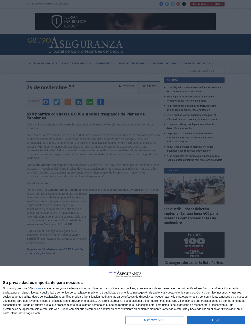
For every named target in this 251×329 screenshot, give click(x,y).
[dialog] (125, 297)
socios (37, 288)
